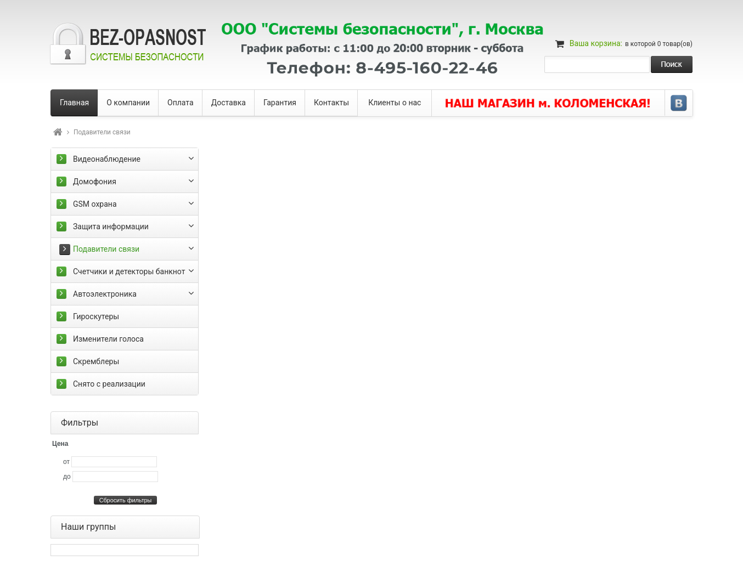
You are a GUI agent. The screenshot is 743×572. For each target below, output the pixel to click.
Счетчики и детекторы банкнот (129, 271)
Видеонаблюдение (106, 159)
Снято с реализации (109, 384)
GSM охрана (95, 204)
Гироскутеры (96, 316)
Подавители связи (106, 249)
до (67, 476)
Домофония (94, 181)
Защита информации (111, 226)
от (66, 462)
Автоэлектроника (105, 294)
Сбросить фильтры (125, 500)
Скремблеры (96, 361)
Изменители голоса (108, 339)
